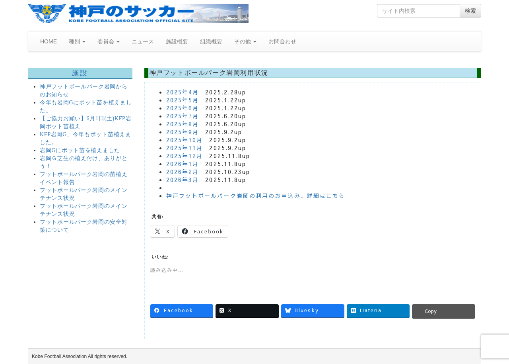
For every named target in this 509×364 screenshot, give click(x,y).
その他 (245, 41)
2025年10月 (184, 140)
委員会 (108, 41)
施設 (80, 73)
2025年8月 (182, 124)
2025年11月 (184, 148)
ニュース (143, 41)
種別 (77, 41)
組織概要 (211, 41)
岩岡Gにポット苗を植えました (80, 150)
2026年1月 (182, 164)
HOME (48, 41)
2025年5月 (182, 100)
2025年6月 (182, 108)
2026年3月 (182, 180)
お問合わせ (282, 41)
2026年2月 (182, 172)
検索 (470, 11)
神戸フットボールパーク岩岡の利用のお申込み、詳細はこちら (256, 196)
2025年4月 (182, 92)
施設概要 (177, 41)
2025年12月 (184, 156)
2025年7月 (182, 116)
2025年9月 (182, 132)
